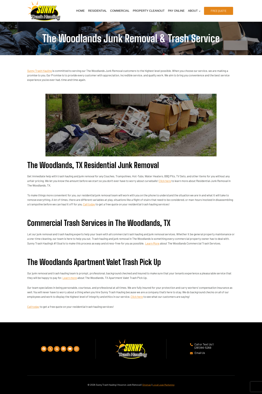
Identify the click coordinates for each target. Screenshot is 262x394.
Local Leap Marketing (163, 384)
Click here (165, 180)
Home (80, 10)
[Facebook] (44, 349)
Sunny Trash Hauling (39, 70)
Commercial (119, 10)
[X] (50, 349)
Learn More (152, 243)
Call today (89, 204)
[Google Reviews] (57, 349)
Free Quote (218, 10)
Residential (97, 10)
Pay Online (176, 10)
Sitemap (146, 384)
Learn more (69, 277)
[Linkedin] (63, 349)
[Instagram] (76, 349)
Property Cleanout (149, 10)
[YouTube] (70, 349)
